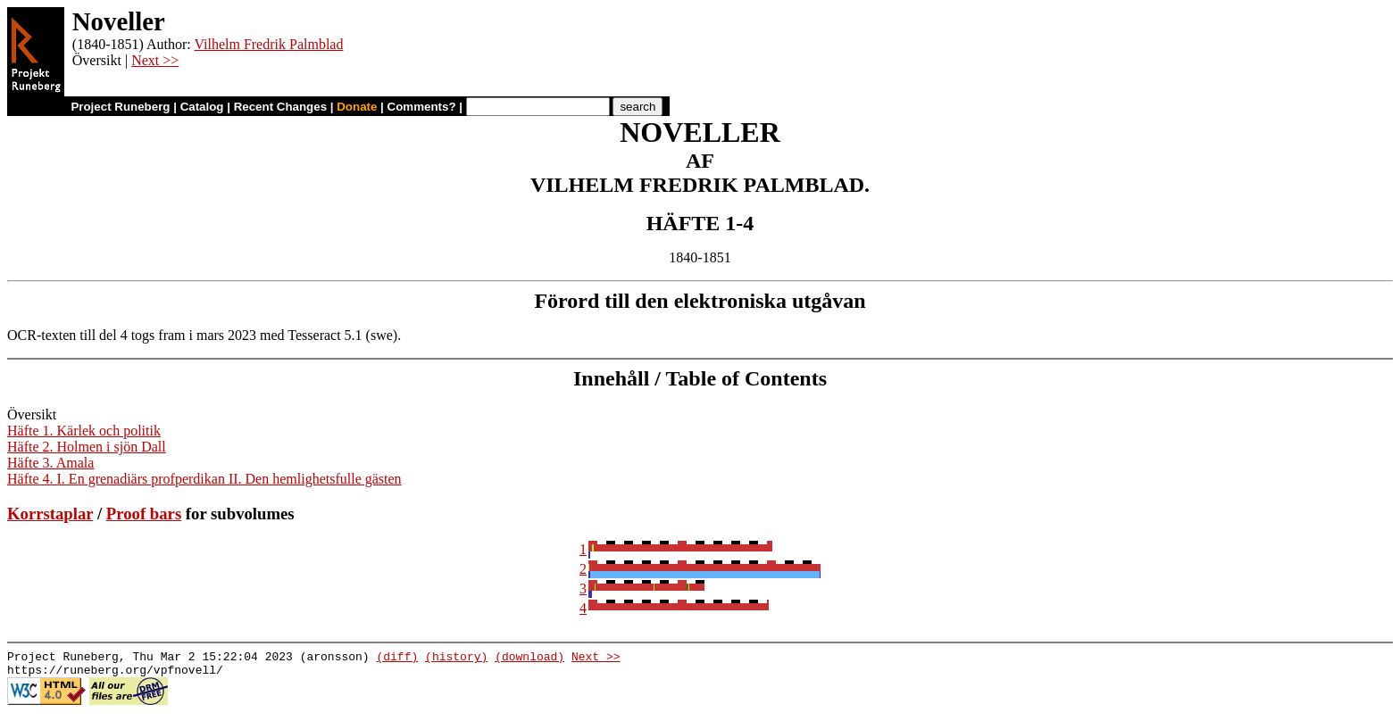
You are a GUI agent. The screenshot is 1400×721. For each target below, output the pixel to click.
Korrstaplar (50, 513)
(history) (456, 659)
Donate (357, 106)
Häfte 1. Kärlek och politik (84, 430)
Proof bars (143, 513)
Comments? (422, 106)
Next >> (155, 60)
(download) (529, 659)
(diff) (397, 659)
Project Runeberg (120, 106)
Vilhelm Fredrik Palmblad (268, 44)
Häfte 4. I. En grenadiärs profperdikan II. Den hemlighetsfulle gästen (204, 478)
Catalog (202, 106)
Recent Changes (280, 106)
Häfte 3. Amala (50, 462)
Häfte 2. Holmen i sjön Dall (86, 446)
